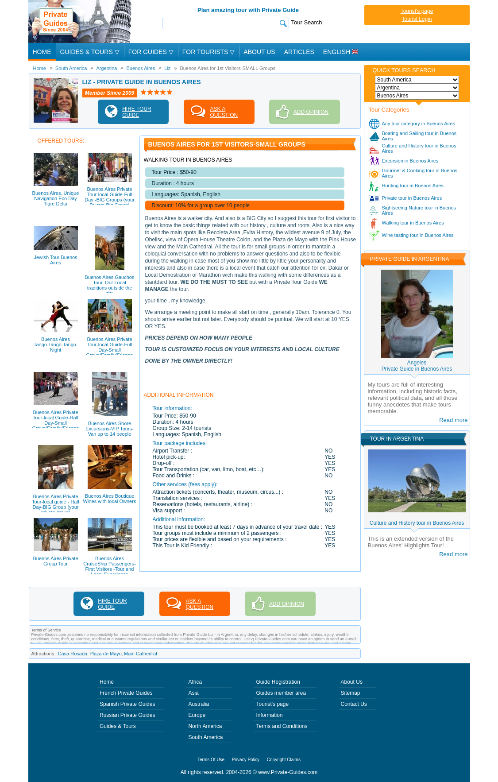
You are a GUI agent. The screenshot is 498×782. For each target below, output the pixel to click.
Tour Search (306, 22)
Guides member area (281, 693)
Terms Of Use (210, 759)
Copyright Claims (284, 759)
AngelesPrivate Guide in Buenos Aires (417, 366)
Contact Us (354, 704)
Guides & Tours (118, 726)
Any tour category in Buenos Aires (419, 123)
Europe (196, 715)
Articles (299, 51)
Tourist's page (417, 11)
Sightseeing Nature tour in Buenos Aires (419, 210)
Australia (198, 704)
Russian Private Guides (127, 715)
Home (42, 51)
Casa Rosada (73, 653)
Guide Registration (278, 682)
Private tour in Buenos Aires (412, 198)
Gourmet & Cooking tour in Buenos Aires (420, 173)
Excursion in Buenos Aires (410, 160)
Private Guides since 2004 (80, 21)
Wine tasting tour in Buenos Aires (418, 235)
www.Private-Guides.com (287, 772)
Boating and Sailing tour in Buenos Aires (419, 136)
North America (205, 726)
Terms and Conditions (281, 726)
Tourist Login (416, 19)
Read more (453, 420)
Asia (193, 693)
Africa (195, 682)
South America (205, 737)
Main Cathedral (140, 653)
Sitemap (350, 693)
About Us (259, 51)
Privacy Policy (245, 759)
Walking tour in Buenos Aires (413, 222)
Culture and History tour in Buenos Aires (419, 148)
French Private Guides (126, 693)
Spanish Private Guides (127, 704)
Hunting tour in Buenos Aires (413, 185)
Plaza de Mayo (105, 653)
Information (269, 715)
